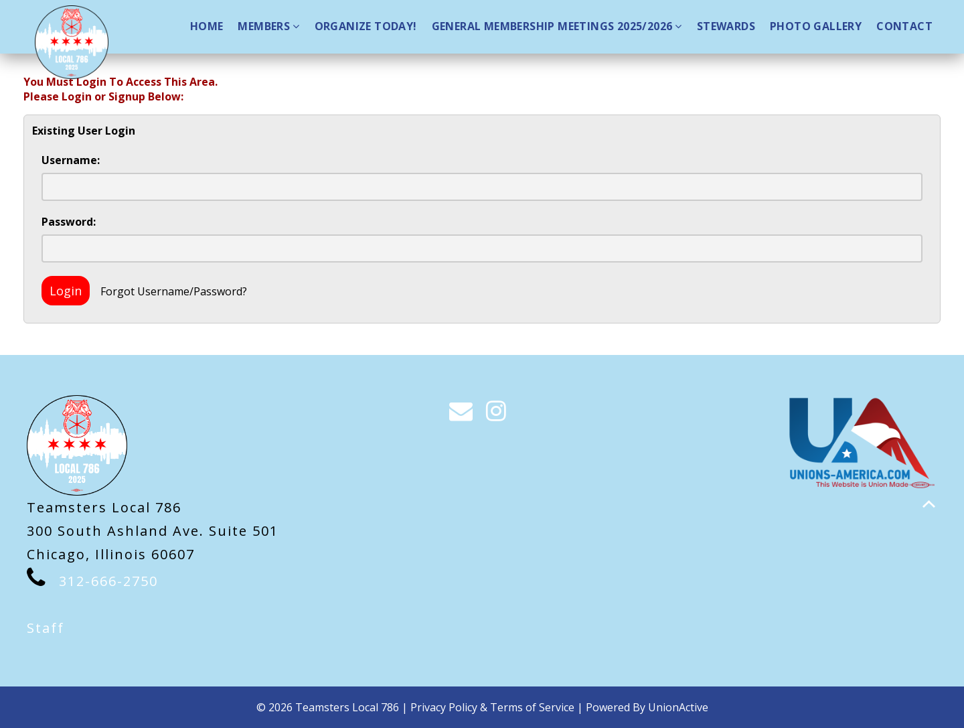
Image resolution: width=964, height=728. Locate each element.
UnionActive (678, 707)
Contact (904, 26)
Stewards (726, 26)
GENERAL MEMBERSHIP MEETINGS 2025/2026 (557, 26)
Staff (45, 628)
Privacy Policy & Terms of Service (492, 707)
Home (207, 26)
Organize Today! (366, 26)
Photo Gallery (816, 26)
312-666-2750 (108, 581)
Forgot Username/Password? (173, 291)
